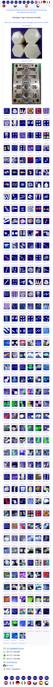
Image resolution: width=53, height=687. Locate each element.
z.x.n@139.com (11, 662)
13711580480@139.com (15, 648)
